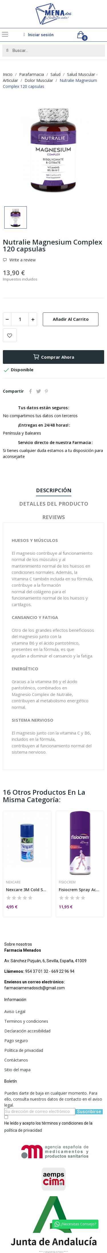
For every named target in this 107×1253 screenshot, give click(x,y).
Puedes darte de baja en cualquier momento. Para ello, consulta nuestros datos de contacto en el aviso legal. (53, 1099)
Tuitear (39, 391)
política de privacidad (23, 1130)
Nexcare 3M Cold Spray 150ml (27, 889)
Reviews (53, 517)
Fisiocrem (67, 882)
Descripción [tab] (53, 490)
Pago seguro (16, 1040)
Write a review (22, 260)
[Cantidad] (20, 319)
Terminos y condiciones (26, 1021)
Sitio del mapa (17, 1069)
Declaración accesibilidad (27, 1031)
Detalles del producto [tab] (53, 503)
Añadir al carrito (71, 319)
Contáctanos (16, 1060)
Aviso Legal (14, 1011)
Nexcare (13, 882)
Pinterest (47, 391)
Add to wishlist (10, 335)
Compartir (31, 391)
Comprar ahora (53, 357)
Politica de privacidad (23, 1050)
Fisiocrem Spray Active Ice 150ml (80, 889)
